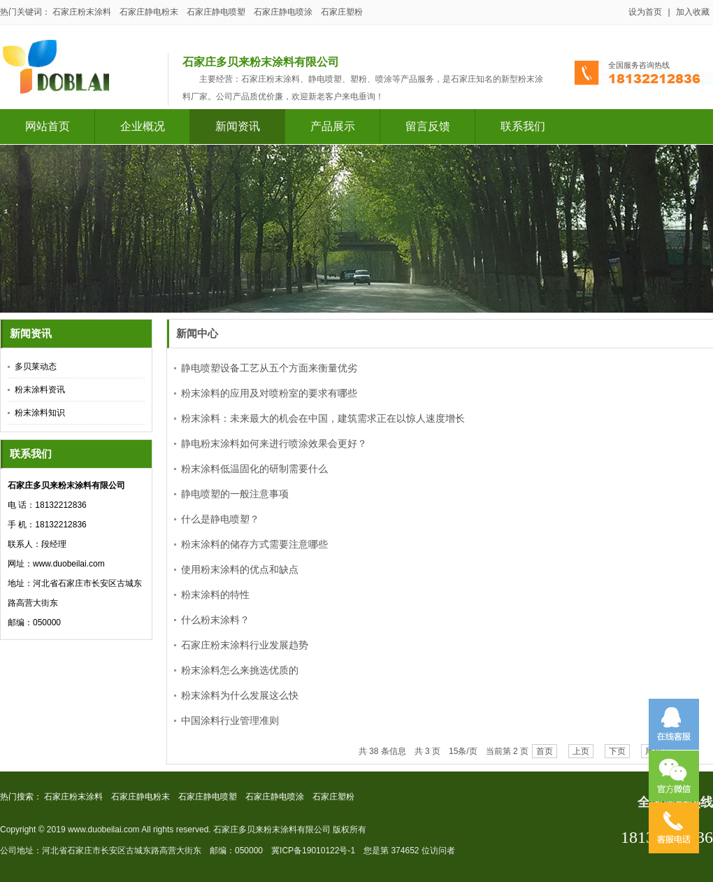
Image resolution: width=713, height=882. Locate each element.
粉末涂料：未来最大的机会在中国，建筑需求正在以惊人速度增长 (323, 421)
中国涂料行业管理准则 (230, 724)
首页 (544, 755)
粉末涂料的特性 (215, 598)
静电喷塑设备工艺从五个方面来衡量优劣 (269, 371)
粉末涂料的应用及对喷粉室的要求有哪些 (269, 396)
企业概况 (142, 126)
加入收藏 (693, 12)
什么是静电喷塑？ (220, 522)
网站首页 (47, 126)
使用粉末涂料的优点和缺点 (239, 572)
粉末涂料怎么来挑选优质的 (239, 673)
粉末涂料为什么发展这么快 (239, 698)
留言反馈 (427, 126)
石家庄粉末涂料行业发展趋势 (244, 648)
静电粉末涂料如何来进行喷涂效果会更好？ (274, 447)
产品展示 (332, 126)
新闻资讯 (237, 126)
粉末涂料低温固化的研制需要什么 (254, 472)
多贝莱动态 (36, 367)
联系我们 (522, 126)
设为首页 (645, 12)
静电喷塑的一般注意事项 (235, 497)
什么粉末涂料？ (215, 623)
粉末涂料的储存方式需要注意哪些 (254, 547)
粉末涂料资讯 (40, 390)
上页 (580, 755)
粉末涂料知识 (40, 413)
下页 (617, 755)
